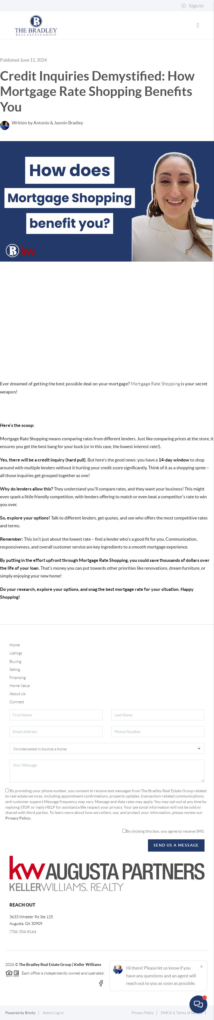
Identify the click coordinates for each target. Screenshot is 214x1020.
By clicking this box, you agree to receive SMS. (163, 831)
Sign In (192, 6)
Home (14, 645)
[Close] (201, 966)
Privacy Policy (143, 1013)
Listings (15, 653)
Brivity (30, 1013)
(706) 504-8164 (22, 931)
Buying (15, 661)
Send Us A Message (176, 845)
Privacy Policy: (18, 818)
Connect (16, 702)
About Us (17, 694)
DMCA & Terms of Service (182, 1013)
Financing (17, 677)
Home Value (19, 685)
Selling (14, 669)
